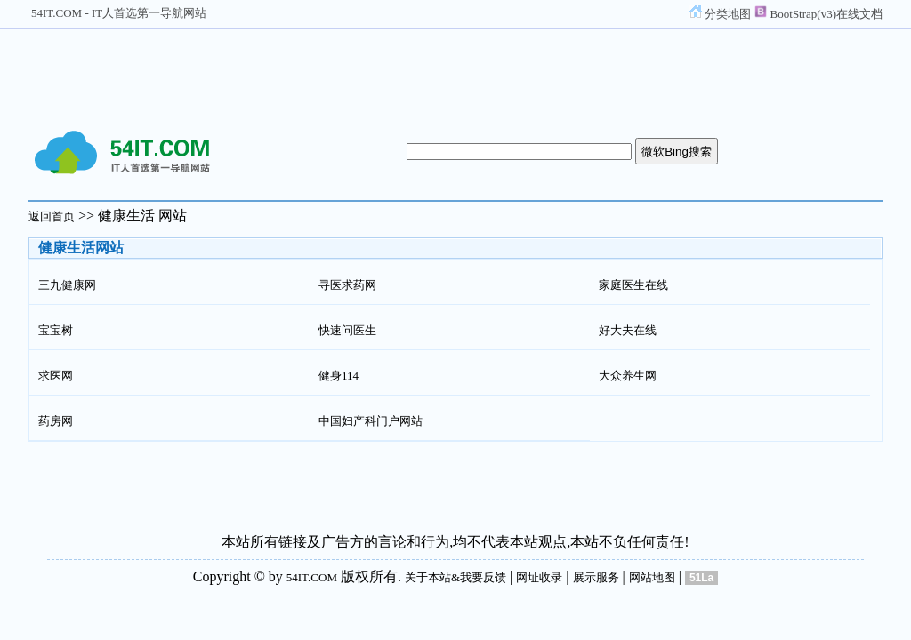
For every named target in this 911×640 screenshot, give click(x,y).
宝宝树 (55, 330)
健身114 (338, 375)
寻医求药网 (347, 285)
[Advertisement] (455, 74)
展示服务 (596, 577)
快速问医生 (347, 330)
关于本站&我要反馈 (455, 577)
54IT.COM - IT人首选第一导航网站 (118, 13)
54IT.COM (311, 577)
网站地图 (652, 577)
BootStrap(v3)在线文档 (818, 13)
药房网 (55, 421)
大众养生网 (628, 375)
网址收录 (539, 577)
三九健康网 (67, 285)
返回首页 (51, 216)
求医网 (55, 375)
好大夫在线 (628, 330)
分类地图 (720, 13)
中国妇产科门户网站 (370, 421)
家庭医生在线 (633, 285)
